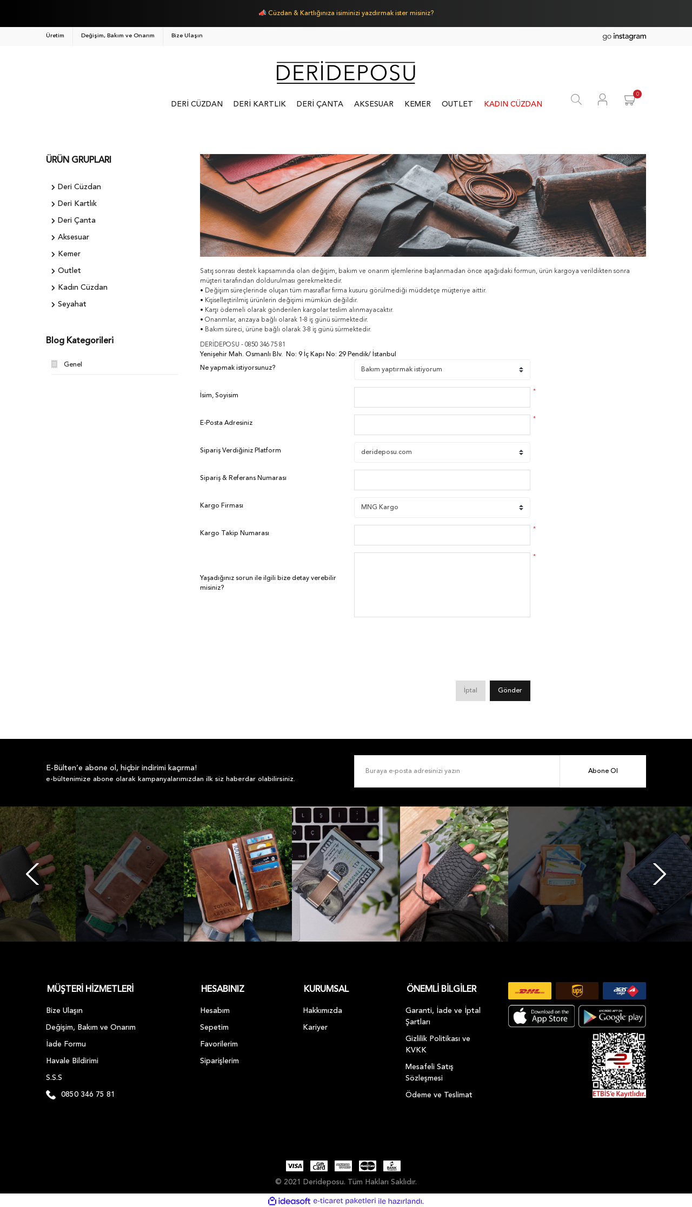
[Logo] (346, 72)
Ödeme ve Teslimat (439, 1093)
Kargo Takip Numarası (234, 533)
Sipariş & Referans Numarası (243, 478)
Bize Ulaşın (187, 36)
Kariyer (315, 1025)
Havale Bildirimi (72, 1059)
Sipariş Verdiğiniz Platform (240, 451)
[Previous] (32, 874)
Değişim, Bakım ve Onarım (118, 36)
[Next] (659, 874)
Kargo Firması (221, 506)
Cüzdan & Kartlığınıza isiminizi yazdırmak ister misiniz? (351, 13)
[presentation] (436, 652)
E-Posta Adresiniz (226, 423)
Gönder (510, 691)
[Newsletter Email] (500, 771)
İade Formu (66, 1042)
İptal (470, 691)
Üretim (55, 36)
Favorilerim (219, 1042)
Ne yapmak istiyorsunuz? (237, 368)
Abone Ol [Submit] (603, 771)
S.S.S (54, 1075)
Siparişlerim (219, 1059)
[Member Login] (602, 99)
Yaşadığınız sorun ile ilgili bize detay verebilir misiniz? (268, 583)
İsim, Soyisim (219, 395)
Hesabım (215, 1008)
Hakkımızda (322, 1008)
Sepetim (214, 1025)
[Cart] (630, 99)
